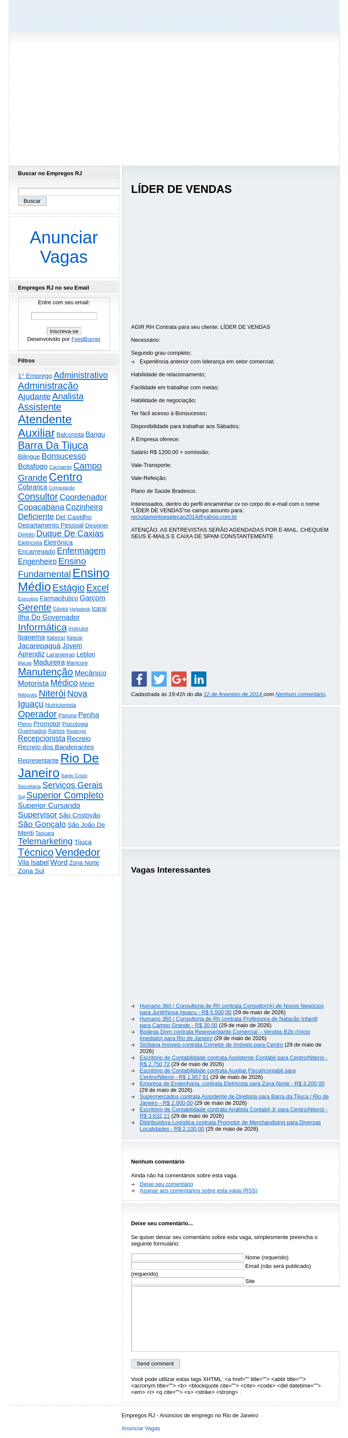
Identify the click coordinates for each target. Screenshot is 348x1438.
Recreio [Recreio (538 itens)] (79, 738)
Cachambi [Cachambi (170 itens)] (60, 467)
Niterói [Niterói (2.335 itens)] (52, 693)
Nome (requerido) (210, 1257)
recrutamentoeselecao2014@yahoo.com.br (184, 517)
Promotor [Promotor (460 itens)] (46, 723)
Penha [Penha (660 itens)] (88, 715)
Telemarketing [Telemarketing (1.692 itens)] (45, 841)
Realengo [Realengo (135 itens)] (76, 731)
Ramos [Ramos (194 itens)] (56, 731)
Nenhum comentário (300, 694)
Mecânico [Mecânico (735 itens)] (91, 673)
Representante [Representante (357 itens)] (38, 760)
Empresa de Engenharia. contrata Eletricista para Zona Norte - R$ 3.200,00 (232, 1083)
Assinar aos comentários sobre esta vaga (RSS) (199, 1190)
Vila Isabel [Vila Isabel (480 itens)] (33, 862)
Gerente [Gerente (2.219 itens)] (34, 607)
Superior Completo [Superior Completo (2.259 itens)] (65, 795)
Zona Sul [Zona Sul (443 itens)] (31, 870)
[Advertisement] (174, 96)
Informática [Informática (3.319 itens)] (42, 627)
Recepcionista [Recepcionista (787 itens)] (42, 738)
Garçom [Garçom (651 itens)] (92, 598)
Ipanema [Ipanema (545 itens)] (31, 637)
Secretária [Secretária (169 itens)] (29, 786)
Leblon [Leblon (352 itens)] (85, 654)
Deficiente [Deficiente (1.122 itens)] (36, 516)
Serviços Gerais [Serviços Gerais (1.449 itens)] (72, 785)
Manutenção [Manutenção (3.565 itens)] (45, 672)
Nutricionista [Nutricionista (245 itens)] (60, 705)
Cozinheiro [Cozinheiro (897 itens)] (84, 507)
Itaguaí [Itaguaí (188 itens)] (74, 638)
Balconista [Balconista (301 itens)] (70, 434)
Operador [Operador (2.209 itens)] (37, 714)
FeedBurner (86, 339)
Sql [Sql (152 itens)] (21, 796)
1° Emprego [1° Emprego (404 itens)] (35, 375)
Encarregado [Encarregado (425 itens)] (37, 551)
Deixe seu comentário (166, 1184)
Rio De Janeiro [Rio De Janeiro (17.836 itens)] (58, 765)
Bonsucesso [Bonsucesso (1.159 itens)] (63, 455)
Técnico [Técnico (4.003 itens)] (36, 852)
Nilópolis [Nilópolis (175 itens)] (28, 695)
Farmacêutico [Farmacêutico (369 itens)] (59, 598)
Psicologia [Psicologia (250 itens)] (75, 724)
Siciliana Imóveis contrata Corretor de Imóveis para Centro (211, 1044)
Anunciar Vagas (64, 247)
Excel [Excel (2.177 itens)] (97, 588)
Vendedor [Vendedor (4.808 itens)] (77, 852)
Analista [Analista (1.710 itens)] (68, 396)
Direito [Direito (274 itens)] (26, 534)
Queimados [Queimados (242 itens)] (32, 731)
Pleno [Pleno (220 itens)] (25, 724)
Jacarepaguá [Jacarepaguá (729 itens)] (39, 645)
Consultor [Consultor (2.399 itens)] (38, 496)
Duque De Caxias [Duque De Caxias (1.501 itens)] (70, 533)
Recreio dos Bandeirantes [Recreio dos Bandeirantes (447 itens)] (56, 747)
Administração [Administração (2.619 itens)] (48, 385)
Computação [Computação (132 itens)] (62, 487)
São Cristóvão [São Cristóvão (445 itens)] (79, 815)
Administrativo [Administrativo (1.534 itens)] (81, 375)
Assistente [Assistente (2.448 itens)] (39, 406)
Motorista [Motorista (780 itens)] (33, 683)
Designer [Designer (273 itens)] (96, 525)
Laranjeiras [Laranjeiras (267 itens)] (60, 654)
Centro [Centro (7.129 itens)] (65, 477)
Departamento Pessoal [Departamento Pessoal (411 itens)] (51, 525)
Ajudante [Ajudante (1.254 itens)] (34, 396)
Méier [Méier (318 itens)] (87, 683)
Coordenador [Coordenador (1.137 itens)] (83, 496)
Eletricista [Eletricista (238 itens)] (30, 542)
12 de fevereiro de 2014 (233, 694)
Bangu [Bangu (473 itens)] (95, 434)
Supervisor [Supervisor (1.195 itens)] (37, 814)
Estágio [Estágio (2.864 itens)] (69, 587)
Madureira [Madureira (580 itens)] (49, 662)
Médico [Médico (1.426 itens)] (64, 682)
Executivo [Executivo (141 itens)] (28, 598)
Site (193, 1281)
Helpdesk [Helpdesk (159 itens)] (80, 609)
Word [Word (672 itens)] (59, 862)
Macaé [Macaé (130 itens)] (25, 662)
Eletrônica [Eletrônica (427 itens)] (58, 542)
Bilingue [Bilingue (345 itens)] (29, 456)
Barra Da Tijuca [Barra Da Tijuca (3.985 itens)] (53, 445)
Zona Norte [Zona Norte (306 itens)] (84, 862)
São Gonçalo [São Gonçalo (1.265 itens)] (42, 824)
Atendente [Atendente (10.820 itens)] (45, 419)
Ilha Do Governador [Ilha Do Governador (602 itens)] (49, 617)
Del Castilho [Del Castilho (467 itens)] (74, 516)
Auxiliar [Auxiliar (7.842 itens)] (36, 432)
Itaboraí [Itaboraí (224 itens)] (56, 638)
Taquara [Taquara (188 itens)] (44, 833)
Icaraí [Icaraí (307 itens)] (99, 608)
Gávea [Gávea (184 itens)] (60, 609)
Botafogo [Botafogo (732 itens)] (33, 466)
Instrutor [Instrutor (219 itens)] (78, 629)
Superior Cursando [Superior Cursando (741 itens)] (49, 805)
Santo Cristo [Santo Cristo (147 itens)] (74, 775)
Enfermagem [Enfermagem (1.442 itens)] (81, 550)
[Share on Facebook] (139, 679)
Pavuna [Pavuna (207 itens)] (67, 716)
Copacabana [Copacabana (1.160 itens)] (41, 506)
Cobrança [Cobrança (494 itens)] (32, 487)
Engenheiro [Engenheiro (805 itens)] (37, 561)
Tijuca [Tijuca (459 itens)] (83, 841)
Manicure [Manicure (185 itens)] (77, 663)
